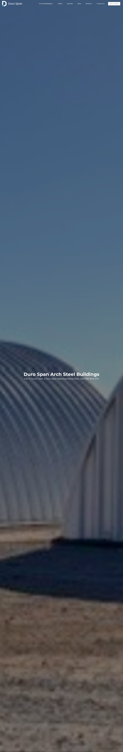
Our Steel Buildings (45, 4)
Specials (70, 4)
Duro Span (15, 4)
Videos (60, 4)
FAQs (79, 4)
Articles (88, 4)
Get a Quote (114, 4)
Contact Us (101, 4)
